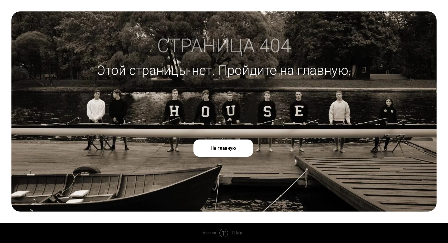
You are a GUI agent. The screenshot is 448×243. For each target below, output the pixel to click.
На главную (223, 148)
